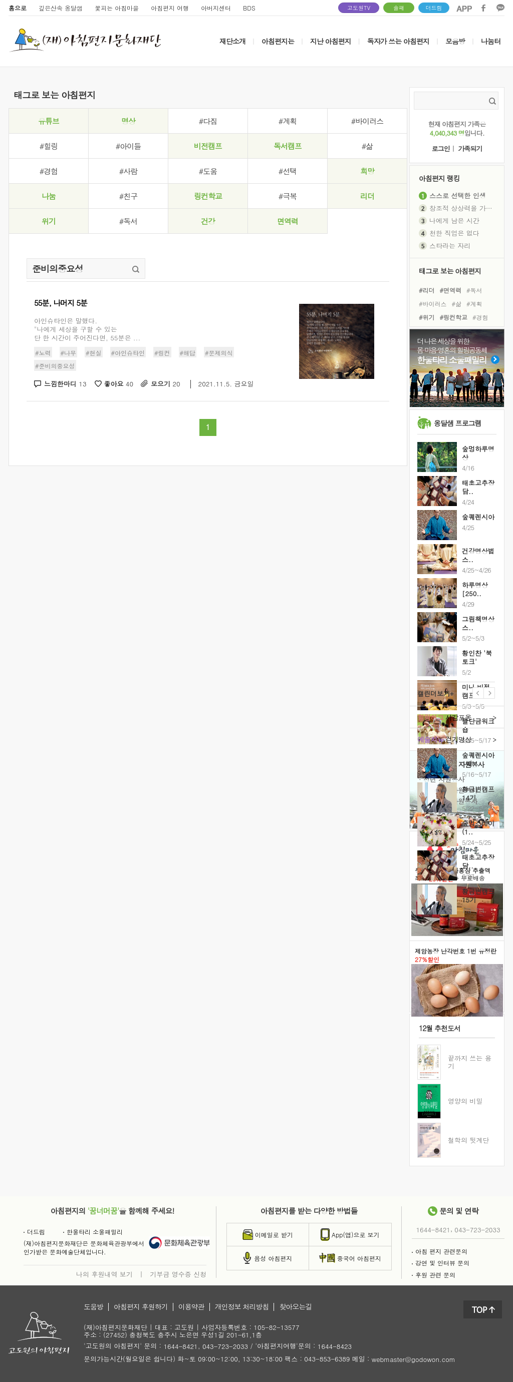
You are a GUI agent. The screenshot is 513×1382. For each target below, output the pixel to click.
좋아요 (119, 384)
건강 (208, 221)
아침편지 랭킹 (439, 178)
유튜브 (48, 121)
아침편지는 (278, 41)
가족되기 (470, 149)
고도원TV (358, 8)
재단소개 (232, 41)
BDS (249, 8)
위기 (49, 221)
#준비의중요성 (55, 365)
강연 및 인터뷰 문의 (440, 1262)
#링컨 (162, 352)
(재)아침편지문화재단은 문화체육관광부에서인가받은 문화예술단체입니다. (84, 1247)
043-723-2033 (477, 1229)
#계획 (288, 121)
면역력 (287, 221)
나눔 (49, 196)
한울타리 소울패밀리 (93, 1231)
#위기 (427, 317)
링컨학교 (208, 196)
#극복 (288, 196)
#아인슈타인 (128, 352)
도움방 (93, 1307)
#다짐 (208, 121)
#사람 (128, 171)
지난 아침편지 (330, 41)
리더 (367, 196)
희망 (367, 171)
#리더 (427, 289)
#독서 (128, 221)
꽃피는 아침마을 (117, 8)
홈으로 (18, 8)
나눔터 (490, 41)
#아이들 (128, 146)
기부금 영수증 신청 (178, 1273)
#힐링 (49, 146)
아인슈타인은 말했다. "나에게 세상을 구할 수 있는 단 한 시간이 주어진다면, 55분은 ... (87, 329)
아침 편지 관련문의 (439, 1251)
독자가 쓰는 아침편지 (398, 41)
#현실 (94, 352)
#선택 (288, 171)
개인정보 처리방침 (242, 1307)
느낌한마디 (65, 384)
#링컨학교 (454, 317)
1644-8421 (433, 1229)
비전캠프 (208, 146)
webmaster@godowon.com (413, 1359)
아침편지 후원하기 (141, 1307)
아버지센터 (216, 8)
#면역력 (451, 289)
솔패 (398, 8)
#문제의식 (219, 352)
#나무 (69, 352)
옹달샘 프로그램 (457, 423)
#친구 (128, 196)
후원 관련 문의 (433, 1274)
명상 (128, 121)
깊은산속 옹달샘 (61, 8)
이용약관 (191, 1307)
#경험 (49, 171)
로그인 (441, 149)
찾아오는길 (295, 1307)
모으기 (165, 384)
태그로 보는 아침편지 (450, 270)
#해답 (188, 352)
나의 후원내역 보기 (104, 1273)
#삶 (367, 146)
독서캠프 (288, 146)
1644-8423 (335, 1346)
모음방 (455, 41)
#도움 (208, 171)
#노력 (43, 352)
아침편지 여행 (170, 8)
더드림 (434, 8)
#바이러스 (367, 121)
